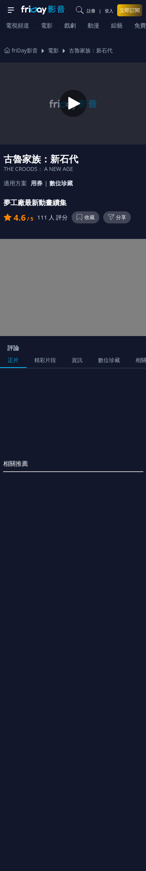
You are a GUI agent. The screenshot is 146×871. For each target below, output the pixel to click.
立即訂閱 (130, 10)
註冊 (91, 11)
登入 (109, 11)
